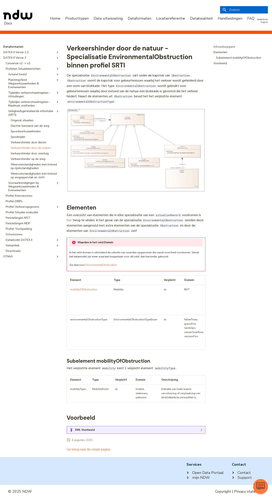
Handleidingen (230, 18)
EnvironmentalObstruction (101, 265)
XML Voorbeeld (85, 430)
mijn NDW (198, 477)
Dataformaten (139, 18)
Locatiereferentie (170, 18)
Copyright (223, 491)
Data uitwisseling (108, 18)
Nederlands (262, 19)
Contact (241, 472)
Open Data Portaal (205, 472)
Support (242, 477)
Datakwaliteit (201, 18)
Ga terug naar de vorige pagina (88, 449)
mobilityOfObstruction (83, 289)
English (264, 22)
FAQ (250, 18)
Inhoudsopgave (224, 47)
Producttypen (77, 18)
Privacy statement (249, 491)
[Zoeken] (244, 9)
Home (55, 18)
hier (69, 220)
